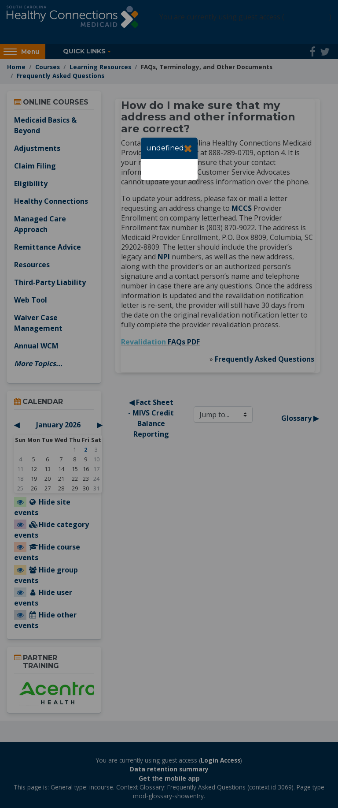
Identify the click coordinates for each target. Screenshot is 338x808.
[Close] (188, 148)
